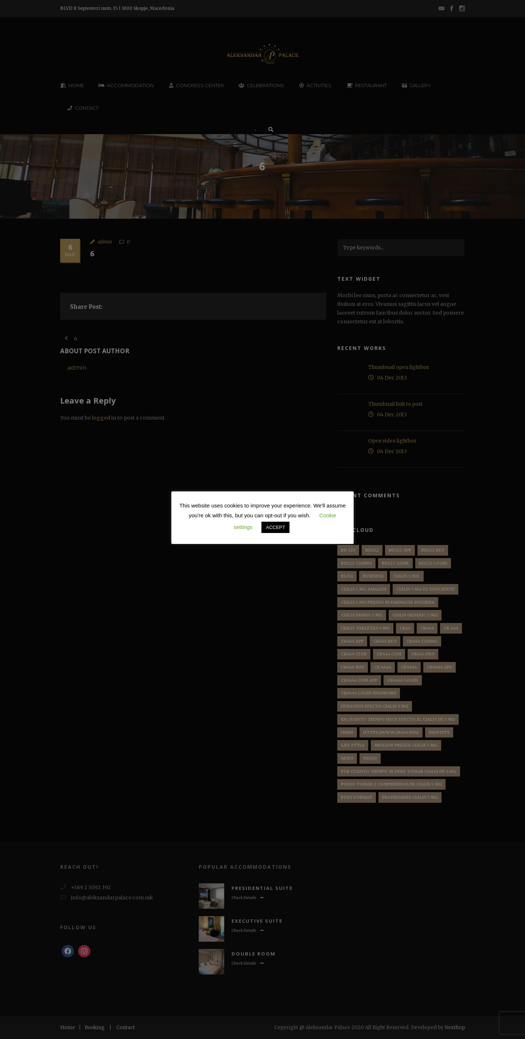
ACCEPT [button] (275, 527)
